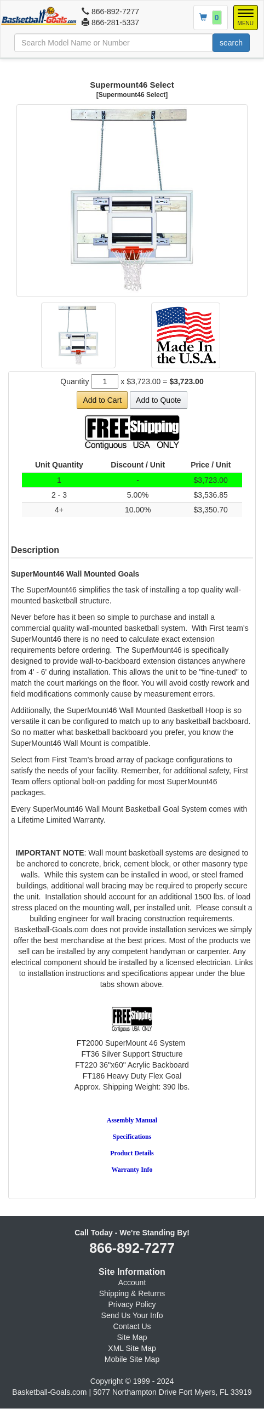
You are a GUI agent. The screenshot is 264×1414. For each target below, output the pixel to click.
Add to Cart (102, 400)
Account (132, 1282)
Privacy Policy (132, 1304)
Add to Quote (158, 400)
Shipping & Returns (132, 1293)
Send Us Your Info (132, 1315)
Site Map (132, 1337)
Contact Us (132, 1326)
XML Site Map (132, 1348)
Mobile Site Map (132, 1359)
